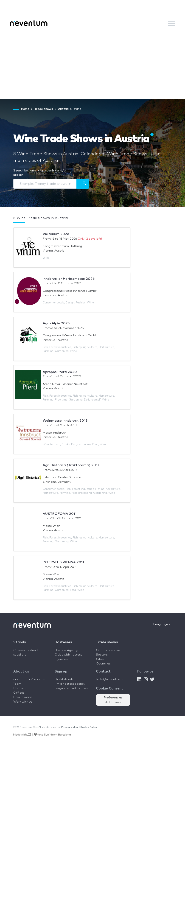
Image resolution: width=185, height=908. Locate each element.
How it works (22, 697)
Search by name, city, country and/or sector (40, 173)
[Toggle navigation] (171, 23)
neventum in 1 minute (29, 679)
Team (17, 683)
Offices (18, 692)
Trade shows (107, 642)
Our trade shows (108, 650)
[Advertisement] (92, 64)
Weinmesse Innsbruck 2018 (65, 420)
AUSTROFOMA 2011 (59, 514)
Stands (19, 642)
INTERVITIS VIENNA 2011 (63, 562)
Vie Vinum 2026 (56, 234)
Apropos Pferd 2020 (60, 372)
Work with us (22, 701)
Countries (103, 663)
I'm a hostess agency (70, 683)
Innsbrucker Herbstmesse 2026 (69, 278)
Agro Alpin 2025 (56, 323)
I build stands (64, 679)
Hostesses (63, 642)
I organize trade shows (71, 688)
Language (161, 624)
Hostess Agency (66, 650)
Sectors (101, 654)
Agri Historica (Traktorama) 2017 (71, 465)
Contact (19, 688)
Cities (100, 659)
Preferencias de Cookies (113, 700)
